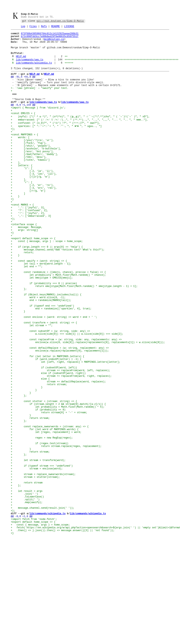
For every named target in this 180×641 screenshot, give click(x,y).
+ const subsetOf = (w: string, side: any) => (50, 394)
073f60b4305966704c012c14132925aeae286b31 (49, 35)
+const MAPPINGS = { (24, 155)
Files (33, 27)
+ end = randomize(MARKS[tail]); (41, 356)
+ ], (16, 189)
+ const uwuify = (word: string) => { (39, 308)
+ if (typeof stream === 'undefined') (42, 557)
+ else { (30, 452)
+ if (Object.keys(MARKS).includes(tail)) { (46, 349)
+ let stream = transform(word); (38, 550)
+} (12, 233)
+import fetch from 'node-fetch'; (34, 622)
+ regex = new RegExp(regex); (42, 523)
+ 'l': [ (21, 196)
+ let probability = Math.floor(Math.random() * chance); (58, 325)
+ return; (22, 298)
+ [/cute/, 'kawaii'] (30, 186)
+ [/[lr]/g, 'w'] (30, 206)
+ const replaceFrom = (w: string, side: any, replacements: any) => (66, 404)
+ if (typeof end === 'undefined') (42, 363)
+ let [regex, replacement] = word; (46, 516)
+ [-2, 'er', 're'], (32, 216)
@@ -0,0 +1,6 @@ (21, 619)
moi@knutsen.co (54, 42)
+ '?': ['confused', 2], (29, 247)
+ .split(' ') (25, 598)
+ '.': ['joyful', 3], (28, 244)
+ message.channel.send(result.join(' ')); (42, 608)
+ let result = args (26, 588)
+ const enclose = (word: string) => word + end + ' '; (54, 377)
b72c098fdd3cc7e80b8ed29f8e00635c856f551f (49, 39)
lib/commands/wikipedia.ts (34, 71)
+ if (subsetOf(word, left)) (44, 438)
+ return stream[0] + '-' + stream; (49, 492)
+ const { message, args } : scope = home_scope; (47, 285)
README (55, 27)
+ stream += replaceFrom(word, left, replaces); (60, 441)
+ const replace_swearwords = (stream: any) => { (50, 509)
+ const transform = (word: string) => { (44, 383)
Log (23, 27)
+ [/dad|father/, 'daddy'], (34, 179)
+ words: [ (20, 158)
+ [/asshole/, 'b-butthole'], (36, 172)
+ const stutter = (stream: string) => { (44, 479)
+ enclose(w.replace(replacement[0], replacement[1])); (60, 417)
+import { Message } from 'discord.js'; (38, 124)
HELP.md (21, 63)
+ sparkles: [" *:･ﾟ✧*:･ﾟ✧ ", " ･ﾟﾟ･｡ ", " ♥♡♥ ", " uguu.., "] (56, 145)
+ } (15, 230)
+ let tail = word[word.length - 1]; (41, 312)
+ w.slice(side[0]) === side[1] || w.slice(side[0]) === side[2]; (67, 397)
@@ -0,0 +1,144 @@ (23, 121)
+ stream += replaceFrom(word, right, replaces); (61, 448)
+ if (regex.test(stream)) (39, 530)
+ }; (19, 342)
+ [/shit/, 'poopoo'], (31, 169)
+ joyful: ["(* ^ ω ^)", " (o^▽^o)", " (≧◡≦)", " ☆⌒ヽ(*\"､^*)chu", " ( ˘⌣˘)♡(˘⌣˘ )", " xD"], (80, 134)
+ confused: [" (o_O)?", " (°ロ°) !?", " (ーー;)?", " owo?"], (55, 141)
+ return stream (26, 578)
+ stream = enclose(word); (37, 561)
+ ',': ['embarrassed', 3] (31, 254)
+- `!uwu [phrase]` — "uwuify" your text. (39, 100)
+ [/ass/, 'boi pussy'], (32, 175)
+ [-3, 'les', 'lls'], (34, 203)
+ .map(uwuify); (26, 602)
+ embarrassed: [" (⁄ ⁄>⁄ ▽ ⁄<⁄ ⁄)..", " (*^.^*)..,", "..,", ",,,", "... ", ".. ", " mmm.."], (75, 138)
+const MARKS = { (22, 240)
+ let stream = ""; (32, 387)
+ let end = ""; (26, 315)
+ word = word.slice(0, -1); (38, 353)
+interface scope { (24, 264)
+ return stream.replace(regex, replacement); (56, 533)
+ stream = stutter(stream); (35, 571)
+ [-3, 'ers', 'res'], (34, 220)
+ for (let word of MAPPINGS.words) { (44, 513)
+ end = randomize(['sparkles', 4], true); (51, 366)
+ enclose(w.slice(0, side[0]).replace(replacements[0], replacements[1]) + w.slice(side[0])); (88, 407)
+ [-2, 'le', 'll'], (32, 199)
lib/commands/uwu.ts (29, 67)
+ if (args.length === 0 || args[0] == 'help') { (47, 291)
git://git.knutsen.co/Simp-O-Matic (60, 21)
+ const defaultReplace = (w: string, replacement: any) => (60, 414)
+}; (13, 148)
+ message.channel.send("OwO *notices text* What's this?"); (57, 295)
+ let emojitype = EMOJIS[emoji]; (42, 329)
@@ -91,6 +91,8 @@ (23, 86)
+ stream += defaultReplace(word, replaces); (58, 455)
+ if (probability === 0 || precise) (44, 336)
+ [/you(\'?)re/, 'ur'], (32, 162)
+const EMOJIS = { (23, 131)
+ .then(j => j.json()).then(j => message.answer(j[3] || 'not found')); (62, 636)
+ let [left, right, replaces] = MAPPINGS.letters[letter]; (65, 431)
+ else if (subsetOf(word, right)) (48, 445)
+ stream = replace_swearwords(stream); (43, 567)
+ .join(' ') (24, 591)
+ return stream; (39, 458)
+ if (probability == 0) (38, 489)
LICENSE (69, 27)
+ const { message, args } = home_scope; (40, 629)
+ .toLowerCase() (27, 595)
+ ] (18, 227)
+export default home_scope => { (33, 281)
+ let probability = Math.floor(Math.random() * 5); (57, 486)
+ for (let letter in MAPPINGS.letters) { (47, 424)
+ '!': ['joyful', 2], (28, 250)
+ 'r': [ (21, 213)
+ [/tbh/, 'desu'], (29, 182)
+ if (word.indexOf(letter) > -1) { (46, 428)
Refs (44, 27)
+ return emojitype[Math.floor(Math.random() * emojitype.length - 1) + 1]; (74, 339)
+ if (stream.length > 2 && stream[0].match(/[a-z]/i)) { (58, 482)
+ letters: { (21, 192)
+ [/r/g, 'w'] (28, 223)
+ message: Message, (26, 267)
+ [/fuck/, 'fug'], (29, 165)
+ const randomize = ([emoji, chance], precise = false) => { (58, 322)
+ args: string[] (24, 271)
